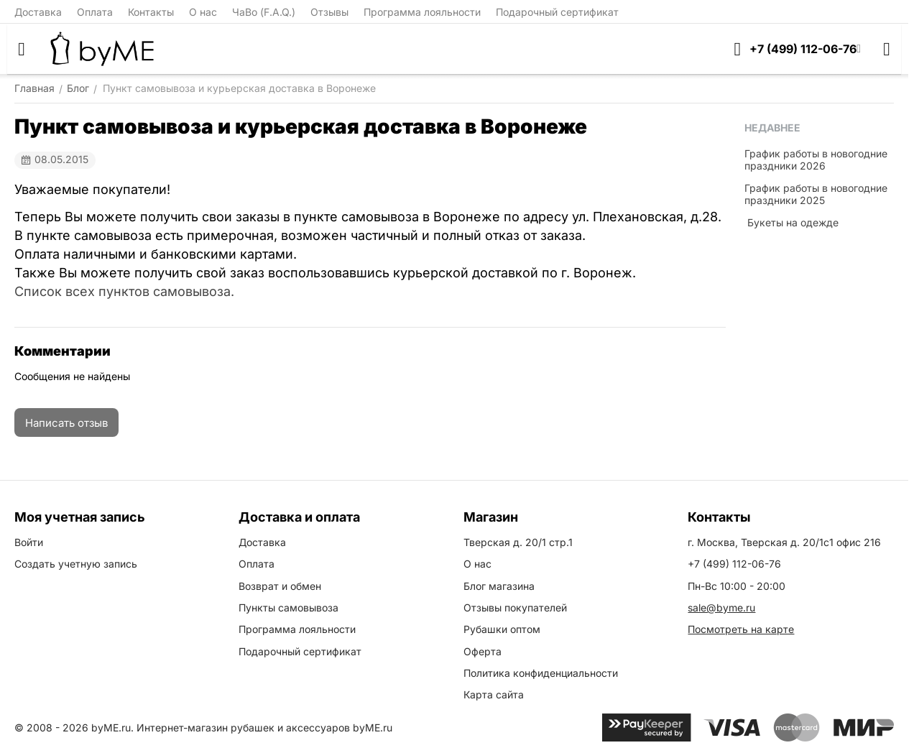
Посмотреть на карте (741, 629)
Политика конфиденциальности (540, 673)
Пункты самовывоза (288, 607)
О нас (203, 12)
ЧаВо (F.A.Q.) (263, 12)
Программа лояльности (422, 12)
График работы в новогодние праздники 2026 (815, 159)
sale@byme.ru (721, 607)
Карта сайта (493, 694)
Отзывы (329, 12)
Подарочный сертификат (557, 12)
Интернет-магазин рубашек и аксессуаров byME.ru (264, 727)
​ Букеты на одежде (791, 222)
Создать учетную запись (75, 564)
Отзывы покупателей (515, 607)
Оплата (95, 12)
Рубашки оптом (501, 629)
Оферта (482, 651)
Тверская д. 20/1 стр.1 (518, 542)
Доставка (38, 12)
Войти (28, 542)
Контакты (151, 12)
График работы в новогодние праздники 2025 (815, 194)
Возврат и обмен (280, 586)
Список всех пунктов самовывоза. (124, 291)
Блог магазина (499, 586)
